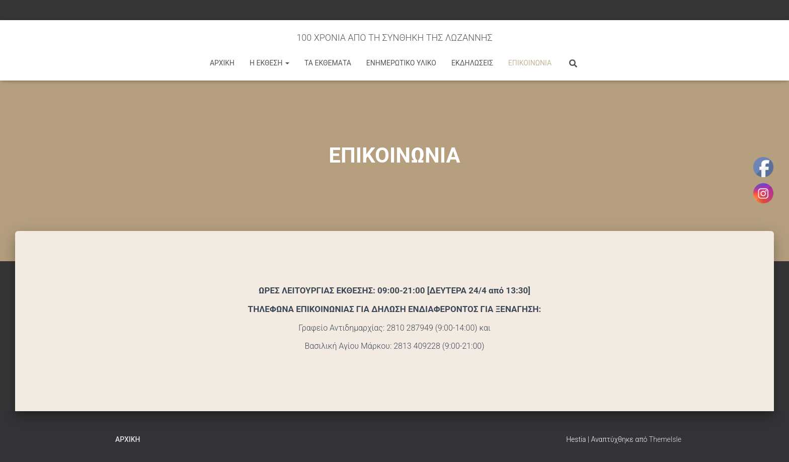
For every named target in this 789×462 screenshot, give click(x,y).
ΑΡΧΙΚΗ (222, 63)
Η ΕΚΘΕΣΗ (269, 63)
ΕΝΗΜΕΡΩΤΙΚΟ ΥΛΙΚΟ (401, 63)
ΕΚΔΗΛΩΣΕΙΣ (472, 63)
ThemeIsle (665, 439)
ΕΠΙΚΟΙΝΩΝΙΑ (529, 63)
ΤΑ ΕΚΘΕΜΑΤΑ (327, 63)
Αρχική (127, 439)
